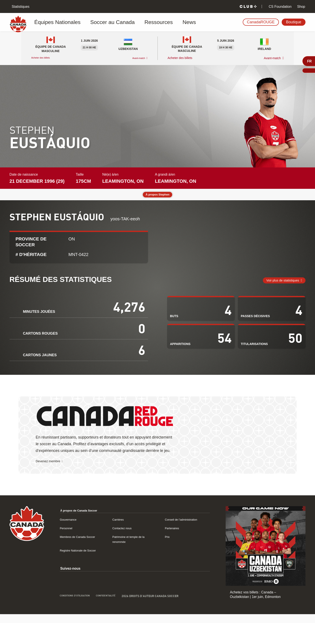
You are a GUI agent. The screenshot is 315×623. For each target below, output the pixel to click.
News (157, 22)
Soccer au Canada (97, 22)
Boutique (293, 22)
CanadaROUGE (261, 22)
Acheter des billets (44, 58)
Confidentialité (116, 605)
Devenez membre (51, 470)
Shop (300, 6)
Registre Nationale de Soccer (82, 559)
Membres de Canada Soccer (81, 545)
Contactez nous (124, 537)
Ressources (133, 22)
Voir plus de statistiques (278, 286)
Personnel (67, 537)
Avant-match (135, 58)
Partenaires (173, 537)
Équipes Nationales (56, 22)
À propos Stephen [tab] (157, 195)
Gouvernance (70, 528)
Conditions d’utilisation (79, 605)
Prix (168, 545)
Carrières (119, 528)
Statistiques (20, 6)
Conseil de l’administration (185, 528)
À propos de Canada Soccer (83, 519)
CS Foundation (279, 6)
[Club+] (248, 6)
